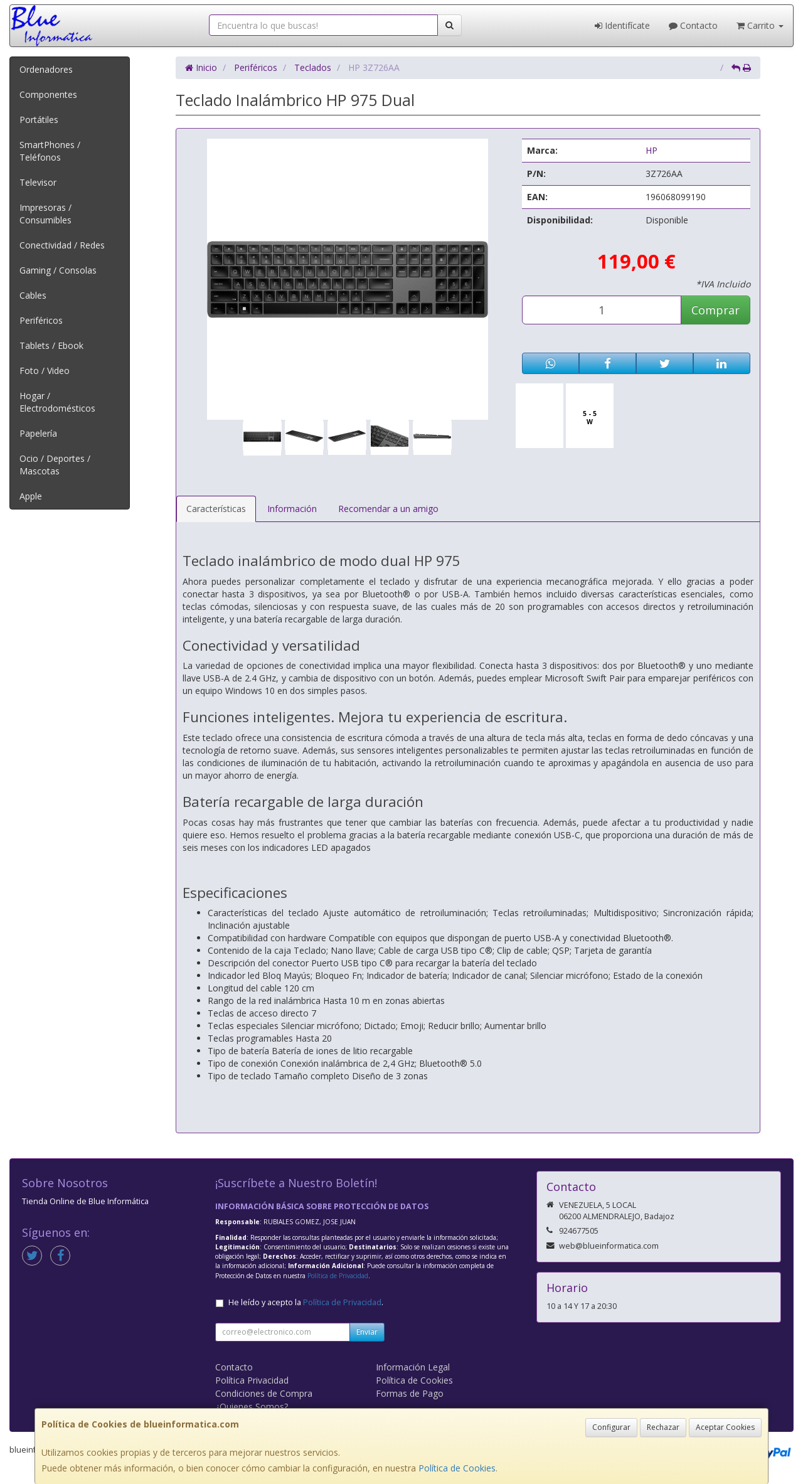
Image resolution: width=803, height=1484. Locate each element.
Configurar (611, 1427)
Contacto (693, 25)
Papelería (38, 433)
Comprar (715, 310)
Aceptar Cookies (725, 1427)
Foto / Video (44, 370)
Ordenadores (46, 69)
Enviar (367, 1332)
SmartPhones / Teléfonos (49, 151)
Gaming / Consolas (58, 270)
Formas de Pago (410, 1393)
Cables (32, 295)
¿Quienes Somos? (251, 1406)
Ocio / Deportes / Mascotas (54, 464)
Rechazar (663, 1427)
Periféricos (41, 320)
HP (651, 150)
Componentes (48, 94)
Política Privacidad (252, 1380)
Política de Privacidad (337, 1275)
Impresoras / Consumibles (45, 213)
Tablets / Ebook (51, 345)
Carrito (760, 25)
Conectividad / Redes (62, 245)
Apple (30, 496)
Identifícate (622, 25)
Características (216, 509)
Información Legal (413, 1367)
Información (292, 509)
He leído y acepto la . (305, 1302)
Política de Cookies (457, 1468)
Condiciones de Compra (263, 1393)
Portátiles (38, 119)
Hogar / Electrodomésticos (57, 402)
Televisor (37, 182)
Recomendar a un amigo (388, 509)
